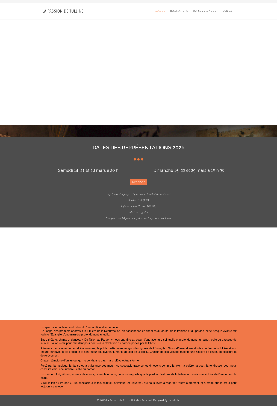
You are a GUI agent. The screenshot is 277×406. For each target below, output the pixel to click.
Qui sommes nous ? (205, 10)
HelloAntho (174, 400)
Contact (228, 10)
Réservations (179, 10)
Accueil (160, 10)
